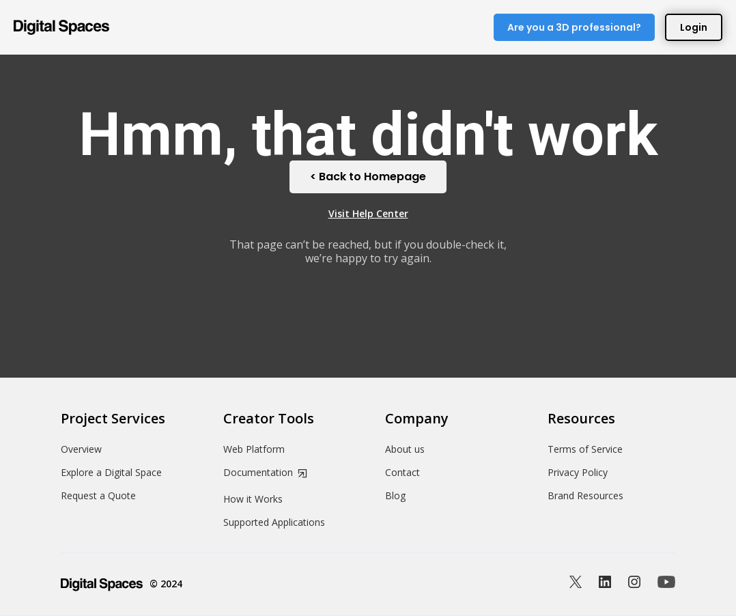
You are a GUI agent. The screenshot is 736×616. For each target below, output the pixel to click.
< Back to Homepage (368, 176)
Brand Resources (585, 495)
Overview (81, 449)
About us (405, 449)
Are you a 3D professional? (574, 27)
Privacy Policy (578, 472)
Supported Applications (274, 522)
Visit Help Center (368, 213)
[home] (61, 27)
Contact (402, 472)
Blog (395, 495)
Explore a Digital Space (111, 472)
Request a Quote (98, 495)
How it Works (253, 499)
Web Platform (254, 449)
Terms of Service (585, 449)
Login (693, 27)
